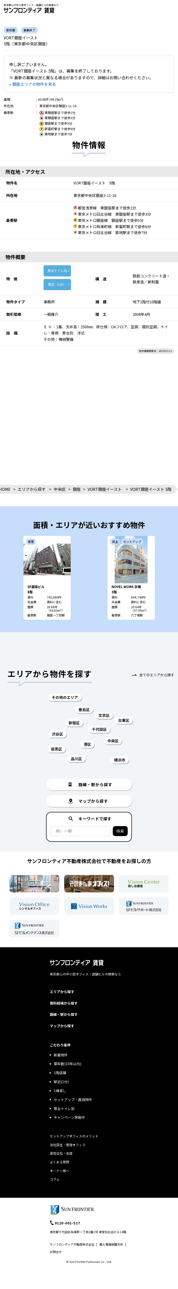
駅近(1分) (61, 1081)
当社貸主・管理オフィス (67, 1144)
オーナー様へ (59, 1170)
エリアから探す (32, 489)
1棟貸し (60, 1090)
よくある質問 (59, 1162)
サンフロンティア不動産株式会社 (72, 1244)
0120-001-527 (67, 1222)
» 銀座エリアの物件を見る (32, 84)
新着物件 (61, 1054)
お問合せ (56, 1252)
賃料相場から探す (64, 1003)
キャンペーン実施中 (69, 1117)
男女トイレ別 (57, 270)
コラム (54, 1179)
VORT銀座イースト (105, 489)
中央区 (60, 489)
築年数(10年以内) (67, 1063)
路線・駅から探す (64, 1014)
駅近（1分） (57, 284)
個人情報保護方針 (111, 1244)
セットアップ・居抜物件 (73, 1099)
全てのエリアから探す (156, 674)
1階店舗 (60, 1072)
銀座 (77, 489)
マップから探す (62, 1025)
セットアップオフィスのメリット (74, 1136)
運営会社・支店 (61, 1153)
